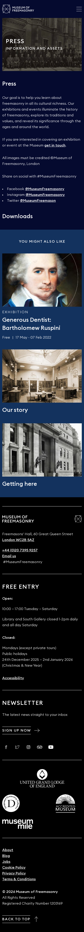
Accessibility (13, 678)
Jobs (6, 861)
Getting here (19, 484)
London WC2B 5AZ (18, 540)
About (7, 850)
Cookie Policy (14, 867)
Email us (9, 556)
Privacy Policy (14, 873)
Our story (15, 410)
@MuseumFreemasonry (44, 189)
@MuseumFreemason (38, 200)
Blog (6, 856)
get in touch (54, 145)
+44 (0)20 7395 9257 (20, 550)
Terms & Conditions (19, 879)
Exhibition (15, 312)
